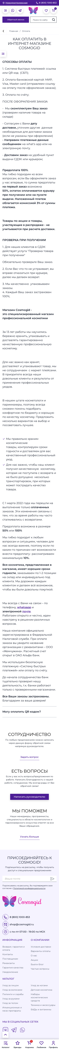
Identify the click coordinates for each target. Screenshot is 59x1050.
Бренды (17, 1044)
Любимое (41, 1044)
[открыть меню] (5, 10)
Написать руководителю (29, 796)
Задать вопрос (29, 757)
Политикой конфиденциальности (29, 888)
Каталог (6, 1044)
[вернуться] (3, 31)
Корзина (29, 1044)
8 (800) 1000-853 (46, 2)
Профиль (53, 1044)
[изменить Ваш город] (15, 3)
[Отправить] (52, 879)
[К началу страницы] (5, 1035)
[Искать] (53, 19)
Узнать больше (29, 836)
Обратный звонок (15, 19)
